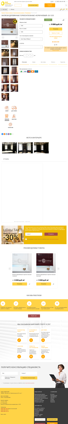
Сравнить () (60, 9)
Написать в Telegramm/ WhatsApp (10, 378)
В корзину (55, 29)
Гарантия (49, 399)
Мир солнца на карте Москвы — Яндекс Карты (22, 221)
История (40, 394)
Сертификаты (41, 396)
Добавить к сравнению (63, 20)
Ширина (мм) (23, 22)
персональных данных (53, 239)
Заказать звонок (19, 5)
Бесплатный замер (35, 5)
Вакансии (40, 402)
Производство (41, 395)
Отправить (49, 234)
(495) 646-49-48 (4, 408)
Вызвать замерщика (51, 395)
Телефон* (29, 234)
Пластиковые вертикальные (30, 395)
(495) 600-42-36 (4, 411)
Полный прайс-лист (28, 402)
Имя (3, 373)
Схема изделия (55, 50)
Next (60, 268)
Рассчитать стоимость (52, 394)
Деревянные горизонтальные (30, 398)
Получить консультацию (29, 377)
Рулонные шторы (28, 399)
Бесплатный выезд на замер (56, 37)
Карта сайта (3, 414)
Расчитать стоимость (50, 5)
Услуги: (22, 43)
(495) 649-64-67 (4, 410)
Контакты (40, 400)
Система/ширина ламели (26, 35)
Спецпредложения (51, 396)
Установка (49, 398)
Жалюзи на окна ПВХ (28, 400)
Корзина (65, 9)
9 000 (53, 24)
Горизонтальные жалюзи (29, 396)
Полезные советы (50, 400)
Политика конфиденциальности (31, 419)
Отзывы (40, 399)
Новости (40, 398)
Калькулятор (29, 412)
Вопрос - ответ (50, 402)
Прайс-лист (34, 315)
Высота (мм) (23, 28)
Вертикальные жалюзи (29, 394)
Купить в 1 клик (56, 33)
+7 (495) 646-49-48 (60, 1)
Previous (8, 268)
